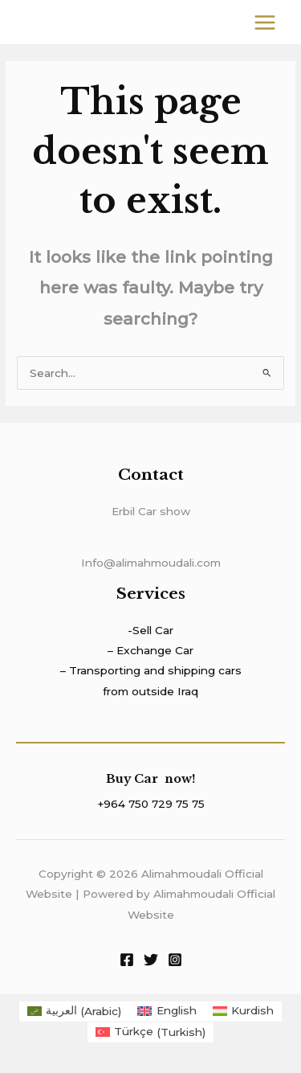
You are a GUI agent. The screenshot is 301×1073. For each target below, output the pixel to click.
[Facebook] (127, 959)
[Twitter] (151, 959)
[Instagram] (175, 959)
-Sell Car (150, 630)
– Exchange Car (150, 650)
